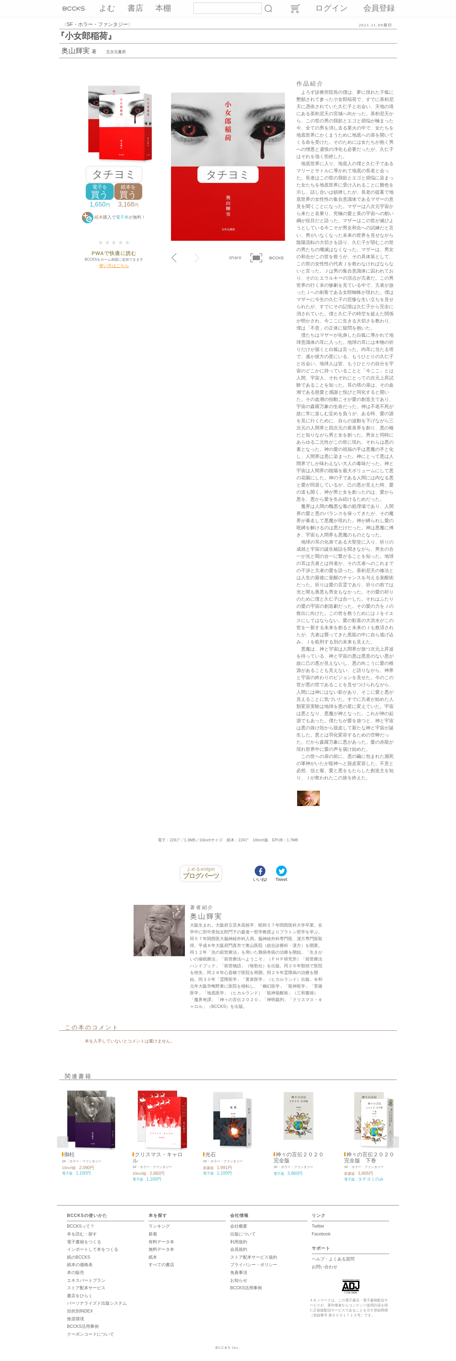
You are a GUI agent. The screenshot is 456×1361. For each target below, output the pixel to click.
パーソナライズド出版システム (97, 1303)
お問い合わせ (324, 1266)
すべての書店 (161, 1264)
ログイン (331, 8)
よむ (107, 8)
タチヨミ (114, 174)
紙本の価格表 (80, 1264)
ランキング (159, 1226)
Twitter (318, 1226)
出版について (243, 1234)
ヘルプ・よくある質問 (333, 1258)
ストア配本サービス (86, 1287)
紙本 (153, 1257)
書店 (135, 8)
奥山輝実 (75, 51)
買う (100, 191)
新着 (153, 1234)
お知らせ (238, 1280)
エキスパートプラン (86, 1280)
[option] (87, 1131)
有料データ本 (161, 1241)
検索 (268, 8)
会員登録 (379, 8)
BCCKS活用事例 (83, 1326)
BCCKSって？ (80, 1226)
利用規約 (238, 1241)
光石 (210, 1154)
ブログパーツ (201, 873)
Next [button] (393, 1142)
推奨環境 (75, 1318)
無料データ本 (161, 1249)
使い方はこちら (114, 265)
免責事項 (238, 1272)
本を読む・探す (82, 1234)
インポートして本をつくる (92, 1249)
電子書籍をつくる (84, 1241)
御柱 (69, 1154)
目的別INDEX (80, 1311)
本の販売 (75, 1272)
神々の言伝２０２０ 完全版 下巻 (369, 1157)
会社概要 (238, 1226)
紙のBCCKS (78, 1257)
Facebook (321, 1234)
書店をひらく (80, 1295)
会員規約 (238, 1249)
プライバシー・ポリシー (253, 1264)
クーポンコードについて (90, 1334)
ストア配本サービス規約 (253, 1257)
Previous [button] (62, 1142)
